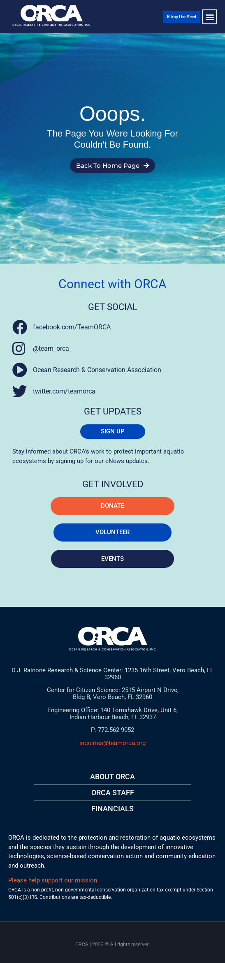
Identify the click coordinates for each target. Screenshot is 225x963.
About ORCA (112, 776)
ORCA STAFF (112, 792)
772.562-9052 (116, 730)
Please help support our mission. (53, 880)
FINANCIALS (112, 808)
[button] (209, 16)
